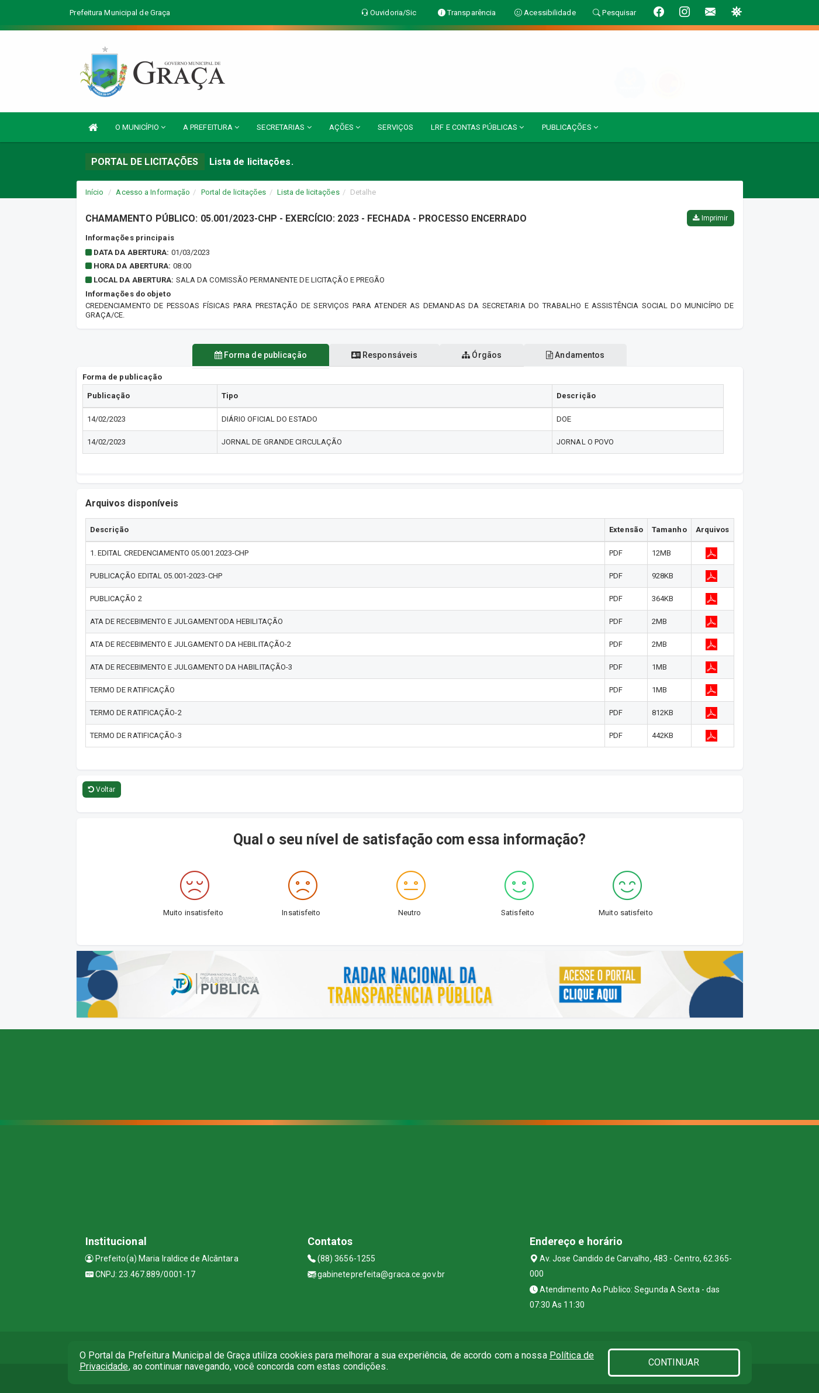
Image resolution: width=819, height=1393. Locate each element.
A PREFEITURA (211, 127)
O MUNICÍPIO (140, 127)
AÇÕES (345, 127)
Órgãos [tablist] (484, 355)
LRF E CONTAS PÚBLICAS (477, 127)
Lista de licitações (308, 192)
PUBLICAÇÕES (570, 127)
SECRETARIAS (284, 127)
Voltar (102, 789)
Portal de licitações (234, 192)
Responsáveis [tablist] (382, 355)
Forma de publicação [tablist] (254, 355)
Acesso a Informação (153, 192)
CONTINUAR (674, 1362)
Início (94, 192)
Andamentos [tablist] (582, 355)
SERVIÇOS (395, 127)
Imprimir (710, 218)
